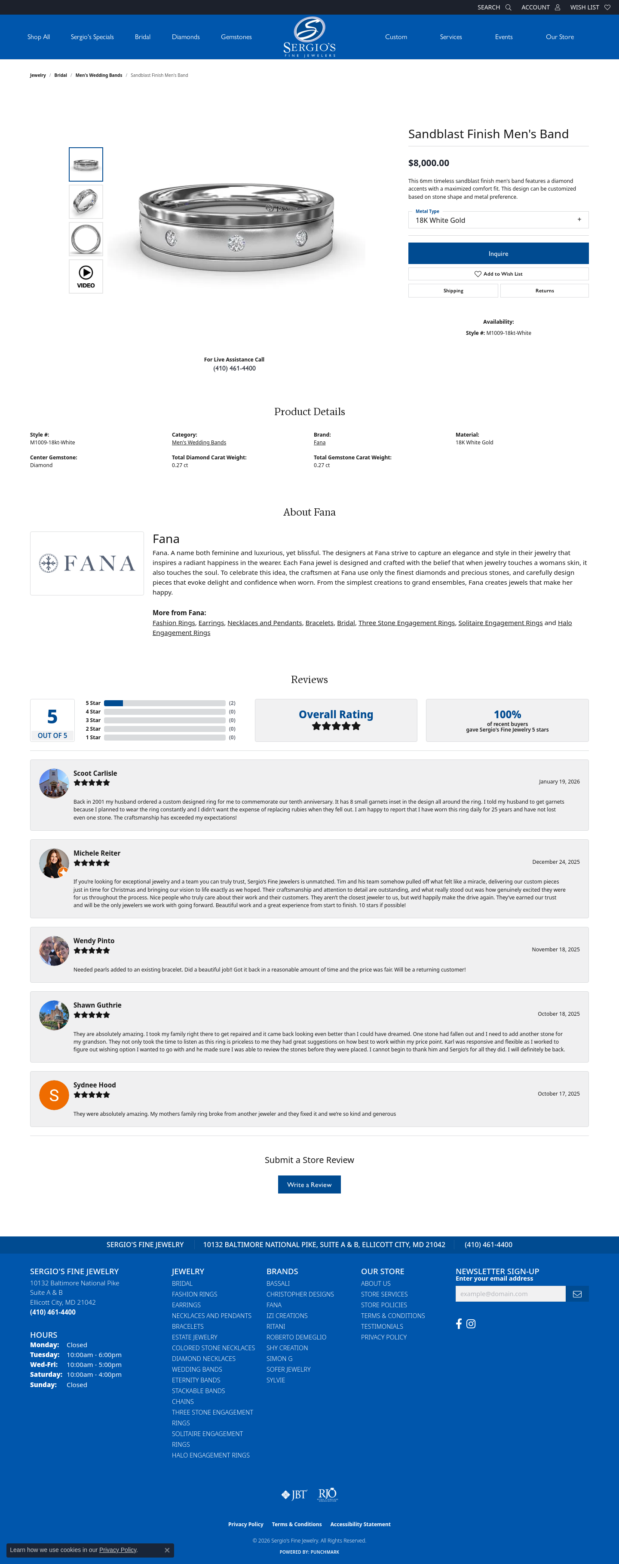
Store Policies (384, 1305)
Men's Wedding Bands (99, 75)
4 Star (93, 711)
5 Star (93, 703)
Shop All (39, 37)
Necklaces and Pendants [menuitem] (211, 1316)
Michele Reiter (97, 853)
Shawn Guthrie (98, 1005)
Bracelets (320, 622)
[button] (493, 7)
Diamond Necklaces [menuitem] (204, 1358)
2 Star (93, 728)
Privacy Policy (384, 1337)
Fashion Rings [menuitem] (195, 1294)
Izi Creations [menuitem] (287, 1316)
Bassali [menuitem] (278, 1283)
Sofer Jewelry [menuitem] (289, 1369)
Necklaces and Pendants (264, 622)
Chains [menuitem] (183, 1401)
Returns (545, 291)
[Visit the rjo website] (327, 1495)
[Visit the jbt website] (294, 1495)
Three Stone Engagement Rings (407, 622)
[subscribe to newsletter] (577, 1294)
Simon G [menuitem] (280, 1358)
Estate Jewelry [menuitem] (195, 1337)
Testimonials (382, 1326)
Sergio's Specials (92, 37)
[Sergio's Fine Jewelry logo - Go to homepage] (309, 37)
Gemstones (236, 37)
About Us (376, 1283)
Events (504, 37)
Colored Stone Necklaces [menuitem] (213, 1348)
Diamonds (186, 37)
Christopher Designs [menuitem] (300, 1294)
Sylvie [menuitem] (276, 1380)
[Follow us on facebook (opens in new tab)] (459, 1324)
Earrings (211, 622)
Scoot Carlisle (95, 773)
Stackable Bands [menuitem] (198, 1391)
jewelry (38, 75)
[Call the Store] (53, 1312)
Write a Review (309, 1184)
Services (451, 37)
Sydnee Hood (95, 1085)
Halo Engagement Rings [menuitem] (211, 1455)
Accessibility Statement (361, 1524)
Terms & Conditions (393, 1316)
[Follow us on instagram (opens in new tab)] (470, 1324)
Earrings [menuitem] (186, 1305)
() (232, 703)
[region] (236, 220)
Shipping (453, 291)
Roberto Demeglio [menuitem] (296, 1337)
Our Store (560, 37)
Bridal (142, 37)
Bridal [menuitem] (182, 1283)
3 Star (93, 720)
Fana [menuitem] (274, 1305)
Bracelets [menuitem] (188, 1326)
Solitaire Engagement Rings (500, 622)
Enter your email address (494, 1278)
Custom (396, 37)
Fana (319, 442)
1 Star (93, 737)
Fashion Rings (174, 622)
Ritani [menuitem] (276, 1326)
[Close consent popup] (167, 1550)
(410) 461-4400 (234, 368)
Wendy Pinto (94, 940)
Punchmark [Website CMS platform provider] (325, 1552)
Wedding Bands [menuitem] (197, 1369)
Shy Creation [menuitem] (287, 1348)
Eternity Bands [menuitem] (196, 1380)
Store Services (384, 1294)
